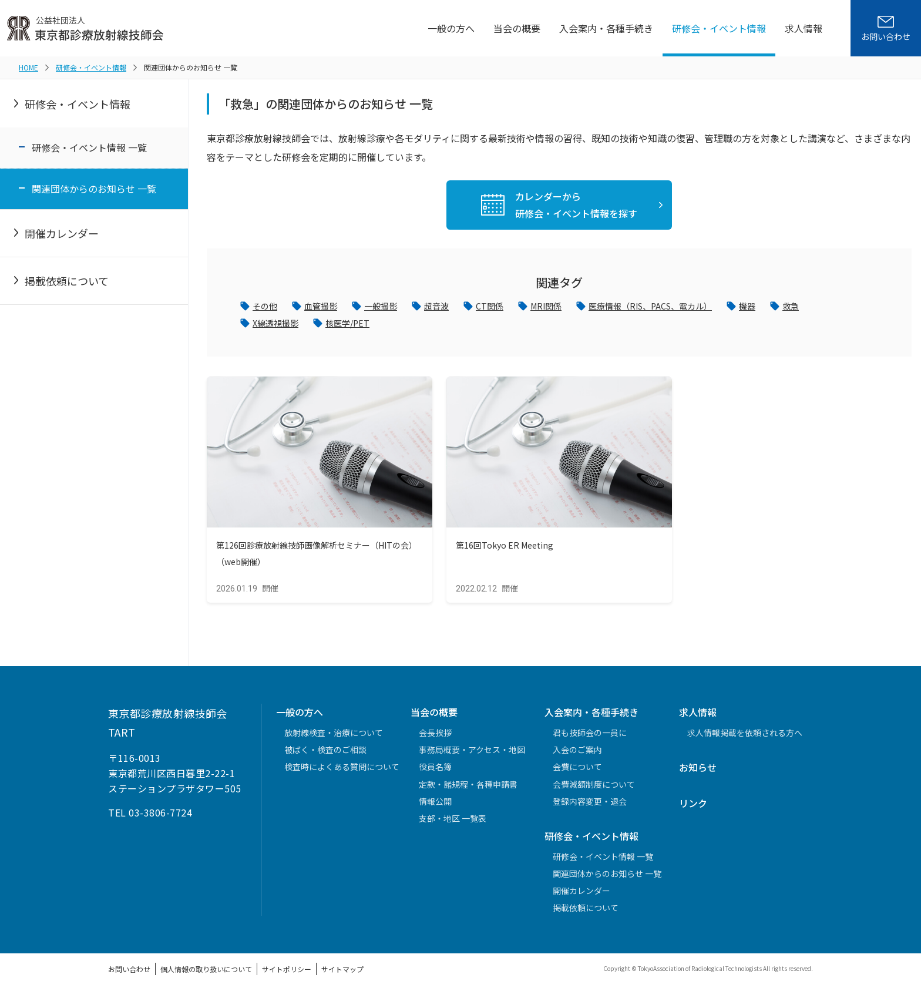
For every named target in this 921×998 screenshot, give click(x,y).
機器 (789, 307)
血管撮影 (326, 307)
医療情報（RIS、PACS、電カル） (683, 307)
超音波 (451, 307)
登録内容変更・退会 (590, 805)
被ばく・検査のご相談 (325, 754)
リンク (693, 807)
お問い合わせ (129, 973)
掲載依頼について (67, 280)
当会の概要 (516, 28)
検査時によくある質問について (341, 771)
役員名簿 (435, 771)
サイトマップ (342, 973)
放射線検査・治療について (333, 736)
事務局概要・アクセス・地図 (472, 754)
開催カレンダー (62, 233)
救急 (835, 307)
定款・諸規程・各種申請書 (468, 788)
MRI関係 (568, 307)
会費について (577, 771)
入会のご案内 (577, 754)
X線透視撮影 (279, 326)
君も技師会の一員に (590, 736)
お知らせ (698, 772)
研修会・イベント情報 (719, 28)
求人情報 (803, 28)
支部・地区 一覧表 (452, 822)
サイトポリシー (286, 973)
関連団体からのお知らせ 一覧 (94, 189)
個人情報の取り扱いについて (206, 973)
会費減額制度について (594, 788)
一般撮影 (391, 307)
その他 (267, 307)
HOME (28, 67)
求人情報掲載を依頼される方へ (744, 736)
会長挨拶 (435, 736)
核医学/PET (356, 326)
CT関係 (507, 307)
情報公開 (435, 805)
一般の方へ (451, 28)
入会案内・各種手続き (606, 28)
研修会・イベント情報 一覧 (89, 147)
